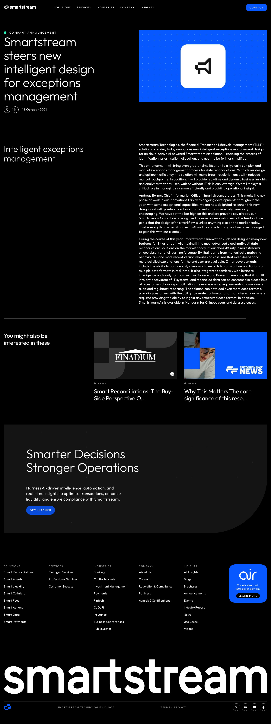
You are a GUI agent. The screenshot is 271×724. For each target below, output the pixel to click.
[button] (7, 109)
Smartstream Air (198, 154)
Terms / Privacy (173, 707)
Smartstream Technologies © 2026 (86, 707)
